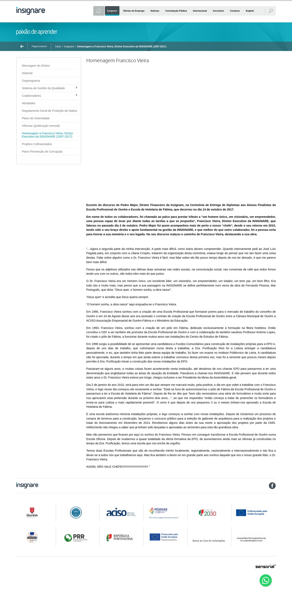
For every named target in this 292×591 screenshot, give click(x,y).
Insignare (69, 46)
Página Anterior (39, 46)
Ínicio (58, 46)
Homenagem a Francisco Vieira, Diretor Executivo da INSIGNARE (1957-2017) (121, 46)
